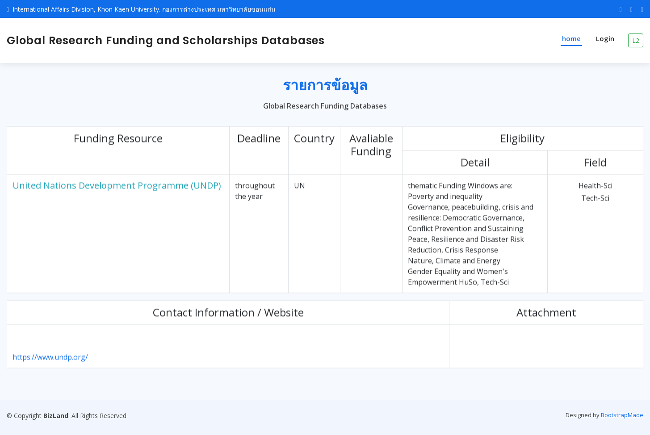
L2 (635, 40)
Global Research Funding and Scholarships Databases (166, 40)
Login (605, 38)
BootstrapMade (622, 415)
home (571, 38)
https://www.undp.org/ (50, 360)
